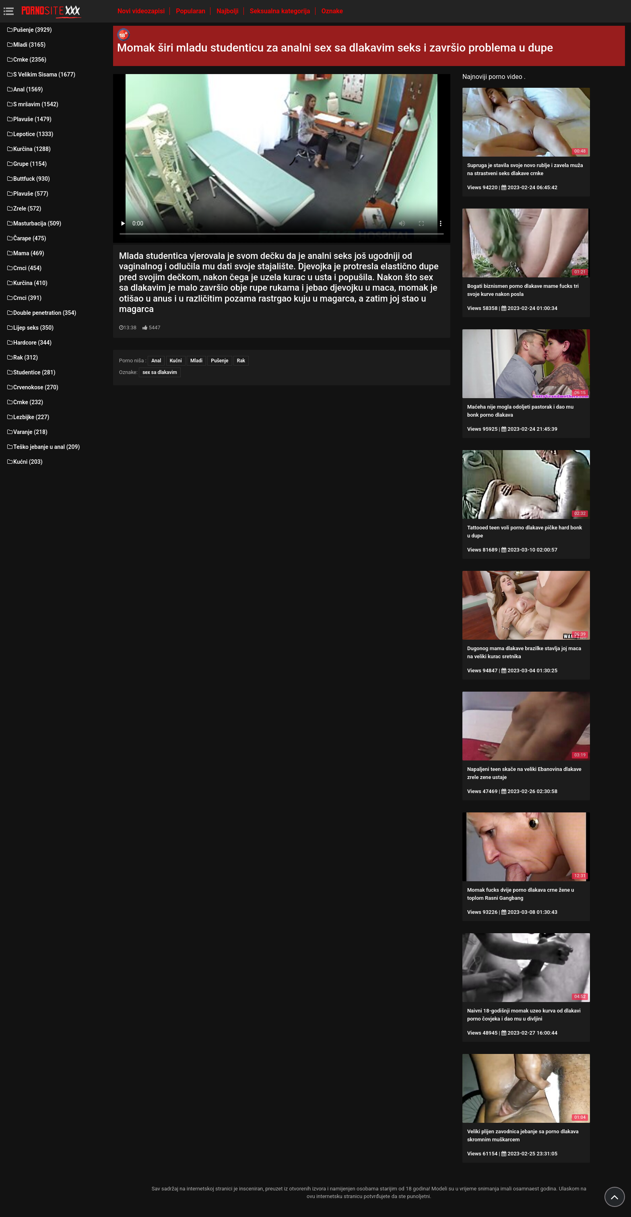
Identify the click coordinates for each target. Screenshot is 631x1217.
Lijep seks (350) (30, 327)
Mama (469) (25, 253)
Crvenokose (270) (32, 387)
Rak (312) (22, 357)
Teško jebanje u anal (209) (43, 447)
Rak (241, 361)
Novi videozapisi (142, 11)
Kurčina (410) (26, 283)
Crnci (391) (23, 298)
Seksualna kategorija (281, 11)
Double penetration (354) (41, 313)
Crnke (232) (24, 402)
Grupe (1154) (26, 164)
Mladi (196, 361)
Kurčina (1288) (28, 149)
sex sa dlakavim (159, 372)
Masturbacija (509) (33, 223)
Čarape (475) (26, 238)
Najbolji (228, 11)
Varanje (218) (26, 432)
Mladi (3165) (25, 44)
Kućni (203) (24, 462)
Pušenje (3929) (29, 30)
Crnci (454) (23, 268)
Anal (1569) (24, 89)
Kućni (176, 361)
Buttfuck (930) (28, 179)
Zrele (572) (23, 208)
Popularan (191, 11)
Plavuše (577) (27, 193)
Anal (156, 361)
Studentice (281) (31, 372)
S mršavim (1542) (32, 104)
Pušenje (219, 361)
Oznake (332, 11)
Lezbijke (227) (27, 417)
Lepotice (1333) (29, 134)
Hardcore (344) (29, 342)
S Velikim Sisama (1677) (40, 74)
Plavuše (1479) (29, 119)
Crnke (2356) (26, 59)
